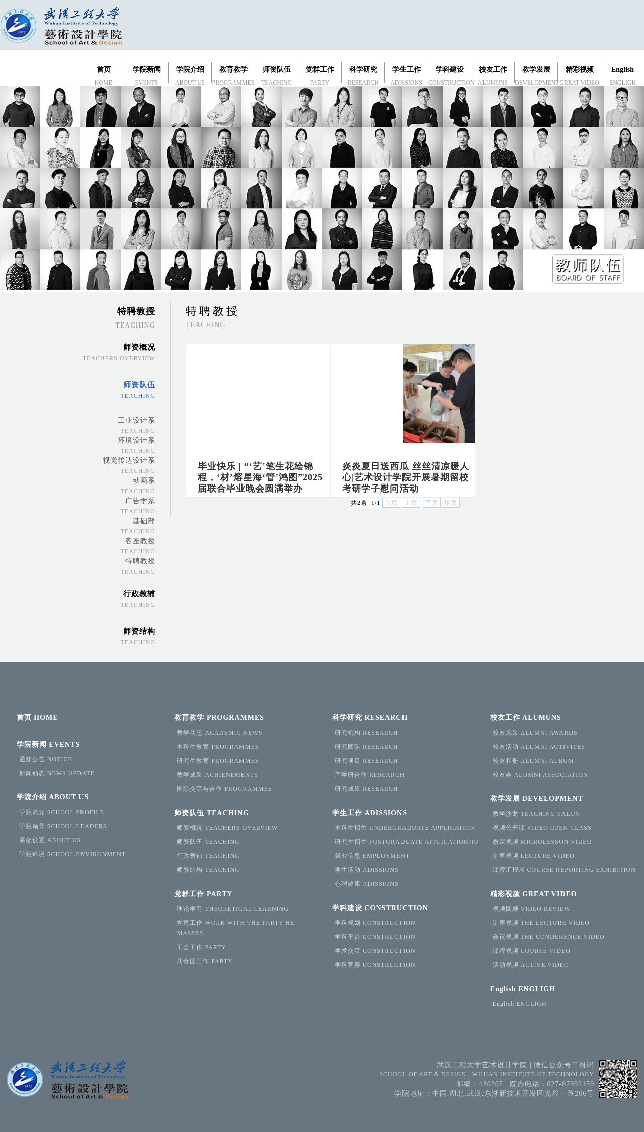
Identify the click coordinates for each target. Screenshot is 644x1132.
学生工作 (369, 813)
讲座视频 (534, 855)
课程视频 (532, 950)
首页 (37, 717)
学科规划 (375, 922)
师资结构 (208, 869)
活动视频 (531, 964)
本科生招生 (405, 827)
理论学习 (233, 908)
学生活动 (367, 869)
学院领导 (63, 826)
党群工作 (203, 894)
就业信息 (372, 855)
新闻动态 (57, 773)
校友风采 (535, 732)
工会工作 (201, 947)
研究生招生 (407, 841)
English (523, 989)
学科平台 (375, 936)
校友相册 (533, 760)
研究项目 (366, 760)
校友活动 (539, 746)
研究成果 (366, 788)
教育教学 (219, 717)
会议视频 (549, 936)
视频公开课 (542, 827)
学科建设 (380, 908)
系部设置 (50, 840)
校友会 (540, 774)
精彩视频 (533, 894)
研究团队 (366, 746)
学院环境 (72, 854)
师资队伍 (211, 813)
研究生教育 (218, 760)
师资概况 (227, 827)
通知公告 (45, 759)
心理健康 (367, 883)
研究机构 (366, 732)
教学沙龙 (536, 813)
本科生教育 (218, 746)
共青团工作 (205, 961)
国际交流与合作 (224, 788)
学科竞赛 (375, 964)
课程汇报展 (564, 869)
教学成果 (217, 774)
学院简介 (61, 812)
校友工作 (525, 717)
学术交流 (375, 950)
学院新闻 (48, 744)
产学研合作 (370, 774)
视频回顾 (532, 908)
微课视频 (542, 841)
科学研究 (370, 717)
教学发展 (536, 798)
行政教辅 (208, 855)
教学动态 (219, 732)
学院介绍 (53, 797)
